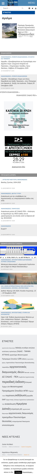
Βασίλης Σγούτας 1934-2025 (11, 182)
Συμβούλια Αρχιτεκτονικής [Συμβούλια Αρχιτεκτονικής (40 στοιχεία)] (26, 377)
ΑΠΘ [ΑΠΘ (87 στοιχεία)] (25, 391)
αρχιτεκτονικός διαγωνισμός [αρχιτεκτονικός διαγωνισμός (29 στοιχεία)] (8, 348)
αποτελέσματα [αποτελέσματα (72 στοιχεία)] (8, 425)
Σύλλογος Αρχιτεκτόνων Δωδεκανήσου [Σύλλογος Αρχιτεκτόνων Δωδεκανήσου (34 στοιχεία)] (24, 399)
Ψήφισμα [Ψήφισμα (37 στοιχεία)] (30, 391)
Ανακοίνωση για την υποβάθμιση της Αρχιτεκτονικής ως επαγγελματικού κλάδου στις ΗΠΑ (17, 198)
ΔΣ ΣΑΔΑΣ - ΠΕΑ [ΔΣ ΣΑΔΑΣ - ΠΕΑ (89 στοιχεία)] (10, 377)
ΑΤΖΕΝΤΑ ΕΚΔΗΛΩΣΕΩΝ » (10, 92)
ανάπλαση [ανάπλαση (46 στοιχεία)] (5, 351)
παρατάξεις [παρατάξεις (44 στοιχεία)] (5, 367)
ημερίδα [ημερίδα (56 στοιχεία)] (30, 396)
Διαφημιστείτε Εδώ (18, 167)
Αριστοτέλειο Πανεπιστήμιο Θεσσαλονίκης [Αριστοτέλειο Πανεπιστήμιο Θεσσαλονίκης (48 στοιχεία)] (20, 362)
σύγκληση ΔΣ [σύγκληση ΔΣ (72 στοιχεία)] (16, 409)
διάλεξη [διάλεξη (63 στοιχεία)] (18, 348)
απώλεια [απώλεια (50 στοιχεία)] (32, 348)
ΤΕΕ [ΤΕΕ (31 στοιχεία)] (3, 404)
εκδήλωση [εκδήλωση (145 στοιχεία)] (20, 395)
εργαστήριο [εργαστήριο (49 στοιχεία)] (13, 355)
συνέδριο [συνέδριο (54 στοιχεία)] (25, 348)
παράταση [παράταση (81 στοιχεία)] (10, 395)
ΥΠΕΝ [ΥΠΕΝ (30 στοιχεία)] (3, 395)
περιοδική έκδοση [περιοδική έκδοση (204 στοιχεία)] (13, 381)
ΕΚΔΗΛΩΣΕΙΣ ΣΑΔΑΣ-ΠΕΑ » (26, 95)
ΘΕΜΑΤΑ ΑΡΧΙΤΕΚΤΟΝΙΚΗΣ (11, 244)
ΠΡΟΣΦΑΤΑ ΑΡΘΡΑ (8, 175)
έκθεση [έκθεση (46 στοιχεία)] (24, 359)
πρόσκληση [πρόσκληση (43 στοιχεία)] (13, 351)
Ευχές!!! (4, 229)
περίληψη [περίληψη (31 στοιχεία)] (32, 372)
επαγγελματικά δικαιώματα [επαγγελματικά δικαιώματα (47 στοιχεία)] (21, 421)
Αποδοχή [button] (18, 472)
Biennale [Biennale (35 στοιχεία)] (26, 372)
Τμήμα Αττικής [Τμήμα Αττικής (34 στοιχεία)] (9, 399)
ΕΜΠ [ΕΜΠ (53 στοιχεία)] (4, 399)
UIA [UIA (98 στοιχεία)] (20, 358)
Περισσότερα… (27, 472)
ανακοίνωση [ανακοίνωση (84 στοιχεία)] (10, 404)
